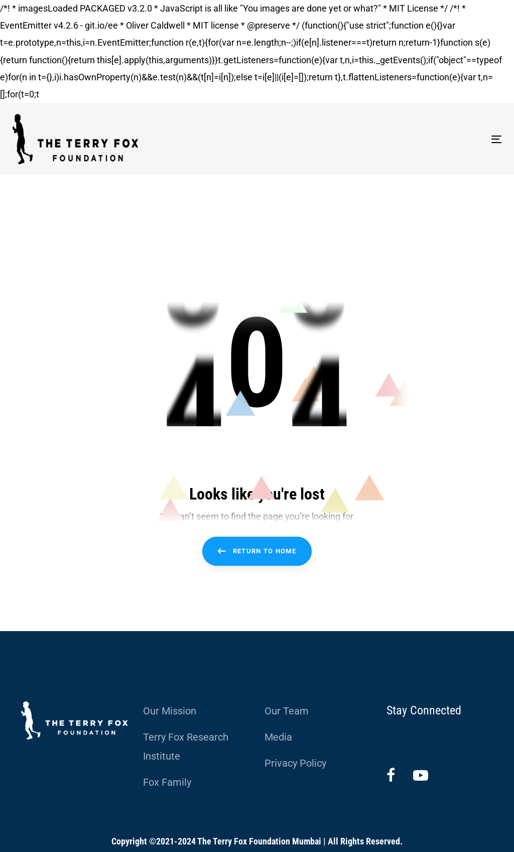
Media (278, 737)
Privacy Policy (295, 763)
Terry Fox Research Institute (185, 746)
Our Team (287, 711)
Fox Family (167, 782)
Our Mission (169, 711)
